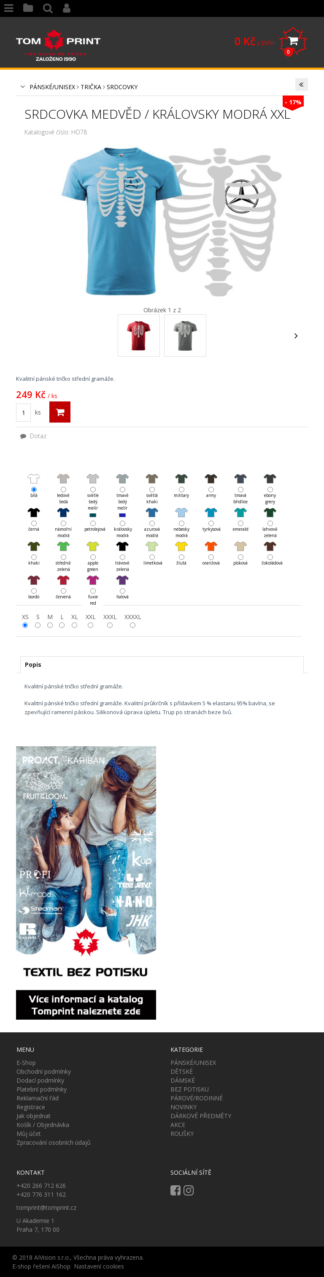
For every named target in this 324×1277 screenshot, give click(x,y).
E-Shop (26, 1063)
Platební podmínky (41, 1089)
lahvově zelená (270, 512)
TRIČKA (91, 87)
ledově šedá (63, 479)
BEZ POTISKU (189, 1089)
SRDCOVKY (122, 87)
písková (240, 546)
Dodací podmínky (40, 1080)
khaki (33, 546)
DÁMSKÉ (182, 1080)
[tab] (161, 664)
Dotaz (33, 436)
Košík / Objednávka (42, 1125)
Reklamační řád (37, 1098)
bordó (33, 580)
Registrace (30, 1107)
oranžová (211, 546)
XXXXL (132, 617)
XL (74, 617)
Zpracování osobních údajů (53, 1142)
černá (33, 512)
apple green (92, 546)
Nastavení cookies (99, 1266)
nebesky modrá (181, 512)
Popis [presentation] (33, 664)
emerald (240, 512)
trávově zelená (122, 546)
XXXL (110, 617)
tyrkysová (211, 512)
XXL (91, 617)
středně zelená (63, 546)
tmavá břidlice (240, 479)
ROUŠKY (182, 1134)
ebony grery (270, 479)
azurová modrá (152, 512)
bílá (33, 479)
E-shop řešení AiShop (41, 1266)
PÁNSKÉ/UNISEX (52, 87)
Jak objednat (33, 1116)
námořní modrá (63, 512)
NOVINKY (183, 1107)
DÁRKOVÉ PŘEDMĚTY (200, 1116)
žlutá (181, 546)
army (211, 479)
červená (63, 580)
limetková (152, 546)
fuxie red (92, 580)
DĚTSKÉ (181, 1071)
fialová (122, 580)
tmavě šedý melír (122, 479)
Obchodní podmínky (43, 1071)
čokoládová (270, 546)
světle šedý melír (92, 479)
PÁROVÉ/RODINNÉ (196, 1098)
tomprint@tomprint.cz (46, 1207)
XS (25, 617)
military (181, 479)
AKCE (177, 1125)
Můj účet (28, 1134)
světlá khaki (152, 479)
